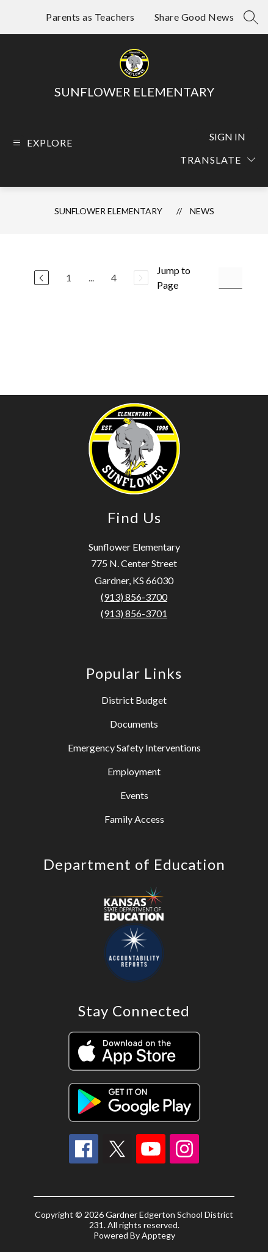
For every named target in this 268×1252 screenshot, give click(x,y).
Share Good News (194, 17)
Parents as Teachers (90, 17)
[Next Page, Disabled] (141, 277)
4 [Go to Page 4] (114, 277)
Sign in (227, 136)
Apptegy (158, 1235)
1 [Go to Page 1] (68, 277)
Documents (134, 723)
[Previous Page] (41, 277)
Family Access (134, 819)
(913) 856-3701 (134, 613)
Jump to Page (173, 277)
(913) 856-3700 (134, 596)
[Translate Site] (217, 159)
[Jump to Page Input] (231, 278)
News (202, 211)
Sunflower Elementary (108, 211)
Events (134, 795)
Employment (134, 771)
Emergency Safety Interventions (134, 747)
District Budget (134, 700)
